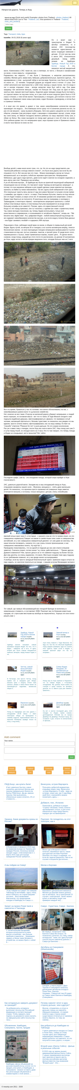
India (19, 34)
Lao (30, 772)
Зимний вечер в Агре (63, 636)
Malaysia (12, 772)
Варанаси (28, 705)
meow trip (6, 3)
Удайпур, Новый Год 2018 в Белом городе (28, 637)
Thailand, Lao (33, 19)
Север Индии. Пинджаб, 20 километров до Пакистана (63, 672)
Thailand (30, 768)
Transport (12, 34)
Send (71, 757)
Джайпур (63, 705)
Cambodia (48, 768)
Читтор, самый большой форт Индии (28, 671)
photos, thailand (62, 17)
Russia (11, 768)
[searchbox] (39, 24)
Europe (67, 772)
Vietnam (67, 768)
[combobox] (39, 24)
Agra (23, 34)
